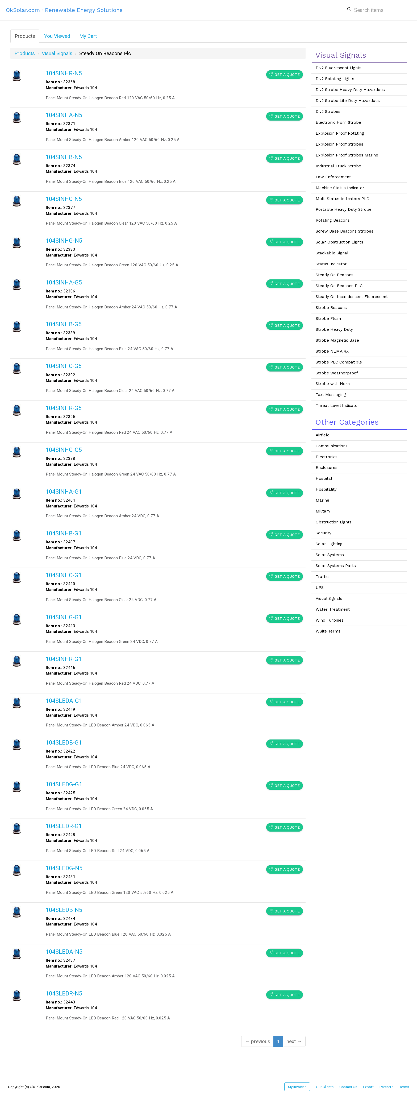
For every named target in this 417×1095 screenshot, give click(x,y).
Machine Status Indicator (340, 187)
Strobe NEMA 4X (332, 351)
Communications (332, 446)
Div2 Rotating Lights (335, 78)
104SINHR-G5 (64, 408)
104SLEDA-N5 (64, 951)
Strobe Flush (328, 318)
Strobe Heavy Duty (334, 329)
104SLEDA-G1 (64, 700)
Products (25, 36)
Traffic (322, 576)
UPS (320, 587)
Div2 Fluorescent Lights (338, 67)
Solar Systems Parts (336, 565)
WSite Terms (328, 631)
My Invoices (297, 1087)
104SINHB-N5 (64, 157)
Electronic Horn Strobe (338, 122)
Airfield (323, 435)
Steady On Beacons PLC (339, 285)
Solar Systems (330, 554)
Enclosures (326, 467)
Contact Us (348, 1087)
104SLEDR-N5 (64, 993)
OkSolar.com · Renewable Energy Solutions (64, 10)
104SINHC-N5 (64, 199)
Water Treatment (333, 609)
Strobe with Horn (333, 383)
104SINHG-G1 (64, 617)
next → (294, 1041)
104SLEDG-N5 (64, 868)
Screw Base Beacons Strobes (344, 231)
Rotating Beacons (333, 220)
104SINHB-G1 (64, 533)
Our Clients (324, 1087)
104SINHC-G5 (64, 366)
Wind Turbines (330, 620)
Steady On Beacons (334, 274)
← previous (257, 1041)
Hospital (324, 478)
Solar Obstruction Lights (339, 242)
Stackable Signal (332, 253)
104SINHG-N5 (64, 240)
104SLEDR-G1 (64, 826)
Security (323, 533)
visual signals (57, 53)
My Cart (88, 36)
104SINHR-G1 (64, 659)
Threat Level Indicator (337, 405)
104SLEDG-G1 (64, 784)
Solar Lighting (329, 544)
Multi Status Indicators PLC (342, 198)
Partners (386, 1087)
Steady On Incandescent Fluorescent (352, 296)
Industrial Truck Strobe (338, 166)
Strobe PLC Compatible (339, 362)
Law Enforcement (333, 177)
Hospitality (326, 489)
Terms (404, 1087)
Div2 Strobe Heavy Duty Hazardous (350, 89)
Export (368, 1087)
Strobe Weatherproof (337, 373)
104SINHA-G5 (64, 282)
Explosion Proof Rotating (340, 133)
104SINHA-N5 (64, 115)
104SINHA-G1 (64, 491)
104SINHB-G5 (64, 324)
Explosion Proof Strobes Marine (347, 155)
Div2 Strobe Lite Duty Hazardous (348, 100)
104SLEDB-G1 (64, 742)
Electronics (326, 456)
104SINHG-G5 (64, 450)
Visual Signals (329, 598)
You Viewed (57, 36)
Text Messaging (331, 394)
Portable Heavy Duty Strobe (344, 209)
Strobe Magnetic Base (337, 340)
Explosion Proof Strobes (339, 144)
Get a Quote (284, 74)
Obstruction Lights (334, 522)
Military (323, 511)
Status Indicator (331, 264)
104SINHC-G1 (64, 575)
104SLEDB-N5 (64, 910)
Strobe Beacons (331, 307)
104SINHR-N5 (64, 73)
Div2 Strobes (328, 111)
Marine (322, 500)
